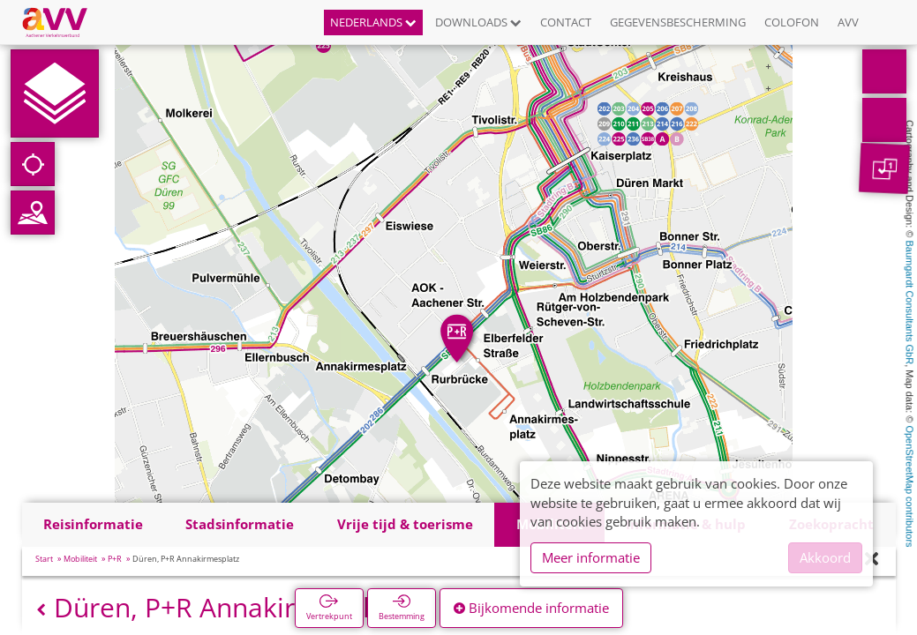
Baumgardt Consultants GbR (910, 303)
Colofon (791, 22)
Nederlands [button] (373, 22)
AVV (848, 22)
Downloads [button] (478, 22)
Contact (565, 22)
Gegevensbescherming (678, 22)
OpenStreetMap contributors (910, 486)
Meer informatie (591, 557)
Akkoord (825, 557)
